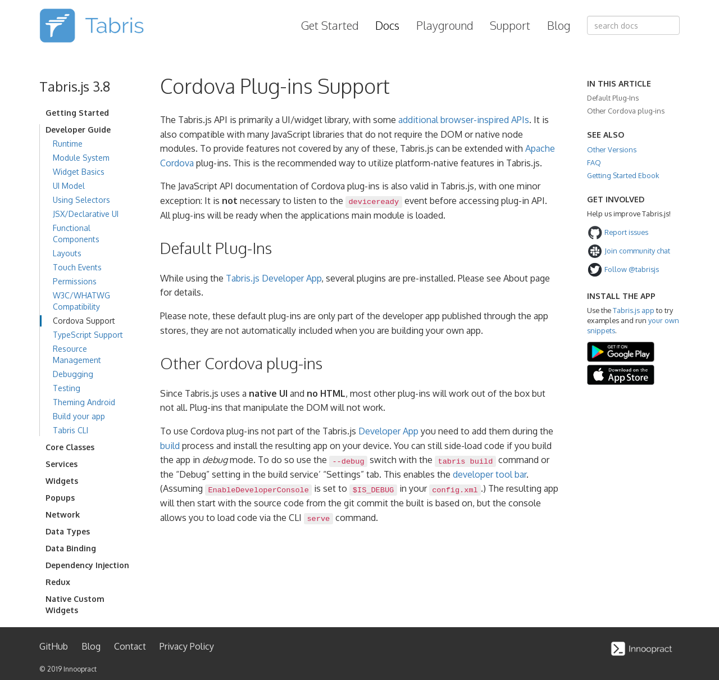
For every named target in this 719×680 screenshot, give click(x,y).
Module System (81, 157)
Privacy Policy (187, 646)
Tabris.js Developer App (273, 278)
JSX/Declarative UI (86, 214)
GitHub (53, 646)
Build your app (79, 416)
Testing (66, 388)
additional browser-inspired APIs (463, 119)
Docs (387, 25)
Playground (444, 25)
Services (61, 464)
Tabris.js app (633, 310)
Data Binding (70, 548)
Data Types (67, 531)
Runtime (68, 143)
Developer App (388, 431)
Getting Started (77, 112)
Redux (57, 582)
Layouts (67, 253)
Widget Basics (78, 171)
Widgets (61, 481)
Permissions (75, 281)
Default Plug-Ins (613, 97)
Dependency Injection (87, 565)
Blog (558, 25)
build (170, 445)
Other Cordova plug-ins (626, 110)
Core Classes (69, 447)
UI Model (69, 186)
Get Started (329, 25)
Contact (130, 646)
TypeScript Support (88, 334)
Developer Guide (78, 129)
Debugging (73, 374)
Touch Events (77, 267)
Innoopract (80, 669)
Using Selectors (81, 200)
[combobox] (633, 25)
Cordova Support (84, 320)
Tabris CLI (70, 430)
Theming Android (84, 402)
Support (510, 25)
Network (62, 514)
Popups (60, 497)
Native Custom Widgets (74, 604)
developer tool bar (489, 474)
